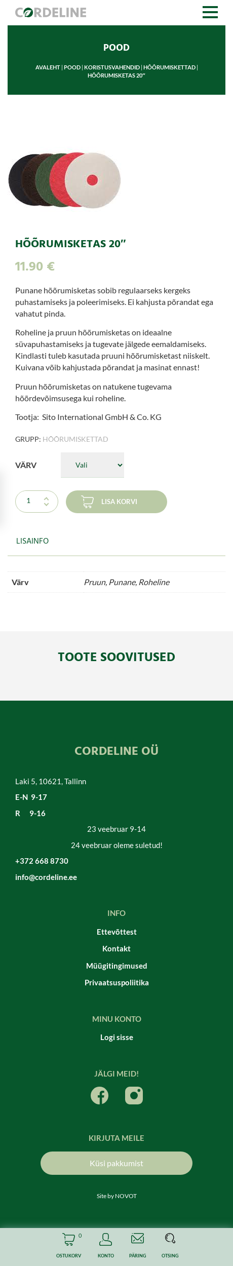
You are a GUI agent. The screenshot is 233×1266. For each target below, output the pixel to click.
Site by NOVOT (117, 1196)
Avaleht (47, 67)
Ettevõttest (117, 931)
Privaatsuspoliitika (117, 982)
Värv (25, 465)
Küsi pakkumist (116, 1163)
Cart (68, 1247)
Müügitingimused (116, 965)
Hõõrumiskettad (169, 67)
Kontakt (116, 948)
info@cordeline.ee (46, 876)
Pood (72, 67)
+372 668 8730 (41, 860)
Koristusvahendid (112, 67)
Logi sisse (116, 1037)
